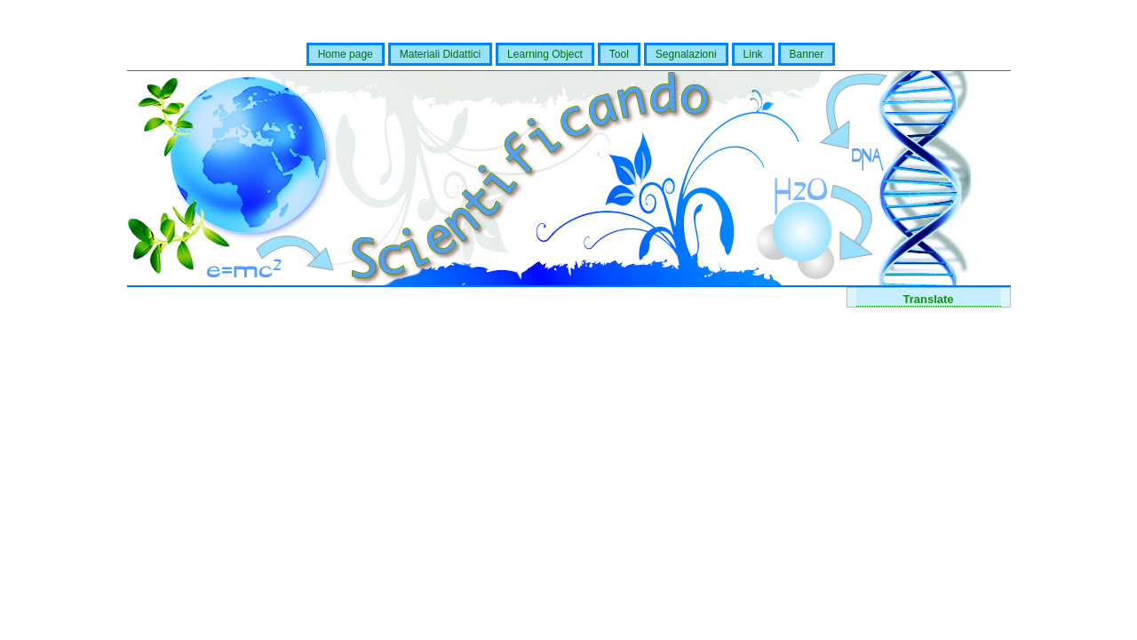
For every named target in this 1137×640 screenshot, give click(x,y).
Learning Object (545, 54)
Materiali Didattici (440, 54)
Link (753, 54)
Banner (807, 54)
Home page (345, 54)
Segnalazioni (686, 54)
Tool (619, 54)
